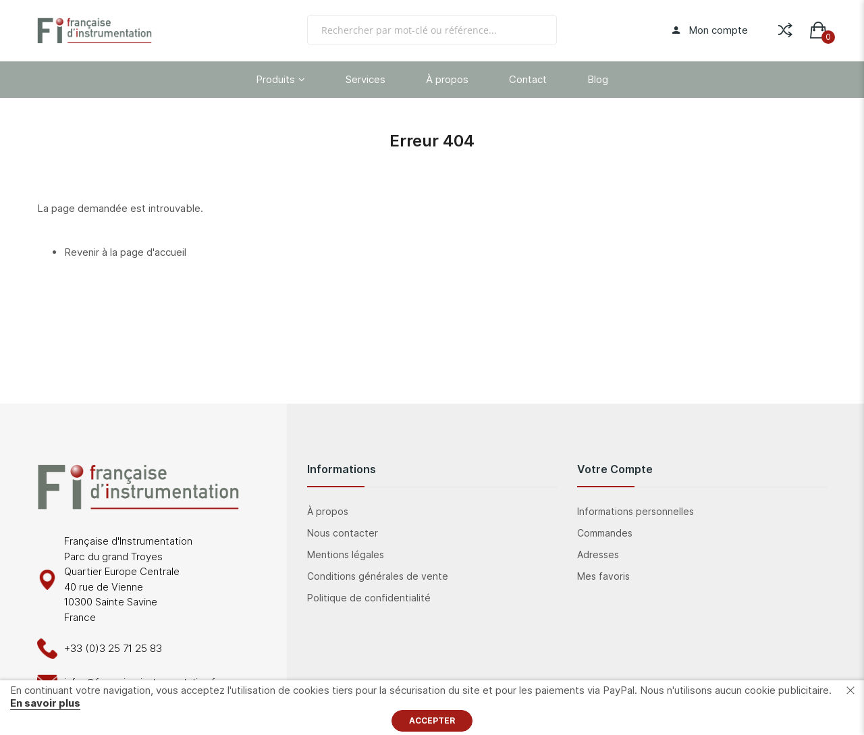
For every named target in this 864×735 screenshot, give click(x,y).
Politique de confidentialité (369, 597)
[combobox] (432, 30)
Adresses (598, 554)
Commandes (604, 533)
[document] (432, 708)
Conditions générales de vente (377, 576)
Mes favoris (603, 576)
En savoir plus (45, 703)
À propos (327, 511)
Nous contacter (342, 533)
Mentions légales (345, 554)
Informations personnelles (635, 511)
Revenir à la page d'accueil (125, 252)
